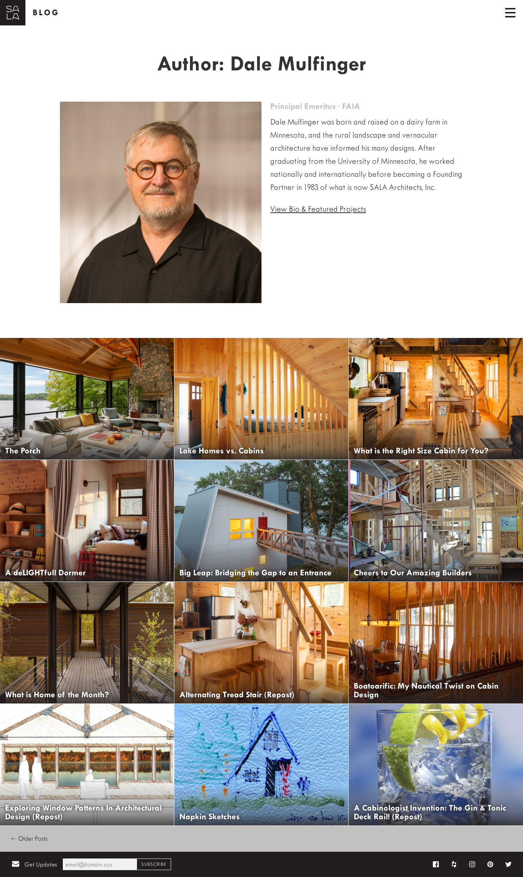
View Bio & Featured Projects (318, 208)
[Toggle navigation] (510, 12)
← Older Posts (29, 838)
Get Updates (40, 864)
